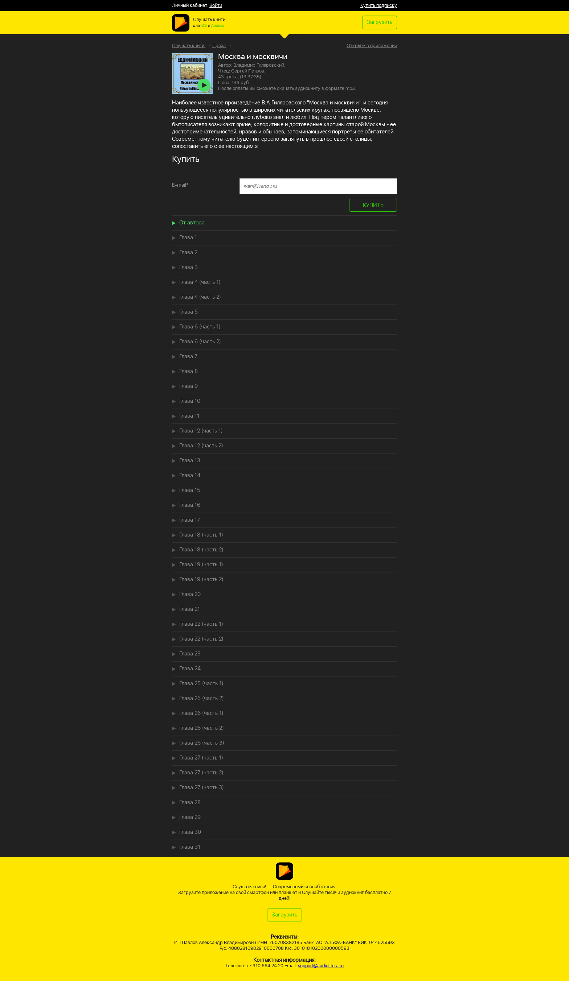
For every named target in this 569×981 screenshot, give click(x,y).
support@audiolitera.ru (321, 966)
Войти (215, 5)
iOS (204, 26)
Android (217, 26)
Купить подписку (378, 5)
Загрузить (379, 22)
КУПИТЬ (373, 205)
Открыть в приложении (372, 46)
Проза (219, 45)
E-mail (180, 185)
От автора (192, 223)
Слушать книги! (188, 45)
